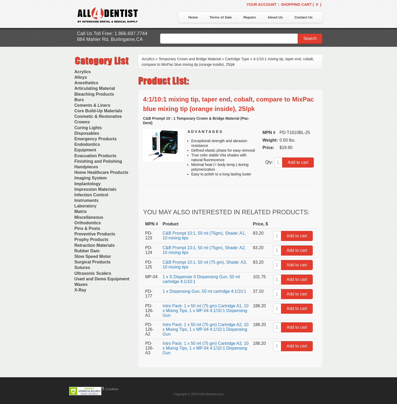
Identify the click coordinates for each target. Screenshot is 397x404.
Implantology (87, 184)
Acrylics (82, 71)
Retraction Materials (94, 245)
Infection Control (91, 195)
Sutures (82, 267)
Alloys (80, 77)
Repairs (249, 17)
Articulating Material (94, 88)
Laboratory (85, 206)
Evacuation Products (95, 156)
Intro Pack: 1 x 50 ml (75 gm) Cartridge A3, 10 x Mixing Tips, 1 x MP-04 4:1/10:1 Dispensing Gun (206, 348)
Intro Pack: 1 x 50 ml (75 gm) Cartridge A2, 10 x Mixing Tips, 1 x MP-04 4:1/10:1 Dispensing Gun (206, 329)
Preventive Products (94, 234)
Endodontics (87, 144)
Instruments (86, 200)
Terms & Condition (106, 389)
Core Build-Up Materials (98, 111)
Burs (79, 99)
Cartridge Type (237, 59)
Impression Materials (95, 189)
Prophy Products (91, 239)
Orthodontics (87, 223)
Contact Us (304, 17)
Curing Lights (88, 128)
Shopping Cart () (301, 4)
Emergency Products (95, 139)
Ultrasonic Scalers (92, 273)
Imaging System (90, 178)
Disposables (86, 133)
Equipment (85, 150)
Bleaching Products (94, 94)
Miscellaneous (88, 217)
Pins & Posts (87, 228)
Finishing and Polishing (98, 161)
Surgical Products (92, 262)
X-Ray (80, 290)
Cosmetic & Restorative (98, 116)
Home (193, 17)
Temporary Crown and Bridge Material (189, 59)
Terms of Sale (220, 17)
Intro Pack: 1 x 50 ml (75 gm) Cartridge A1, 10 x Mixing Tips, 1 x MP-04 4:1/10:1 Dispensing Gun (206, 311)
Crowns (82, 122)
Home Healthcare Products (101, 172)
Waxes (81, 284)
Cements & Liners (92, 105)
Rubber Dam (87, 251)
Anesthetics (86, 83)
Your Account (261, 4)
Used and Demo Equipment (101, 279)
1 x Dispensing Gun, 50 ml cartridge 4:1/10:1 (204, 291)
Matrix (80, 211)
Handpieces (86, 167)
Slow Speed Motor (92, 256)
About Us (275, 17)
